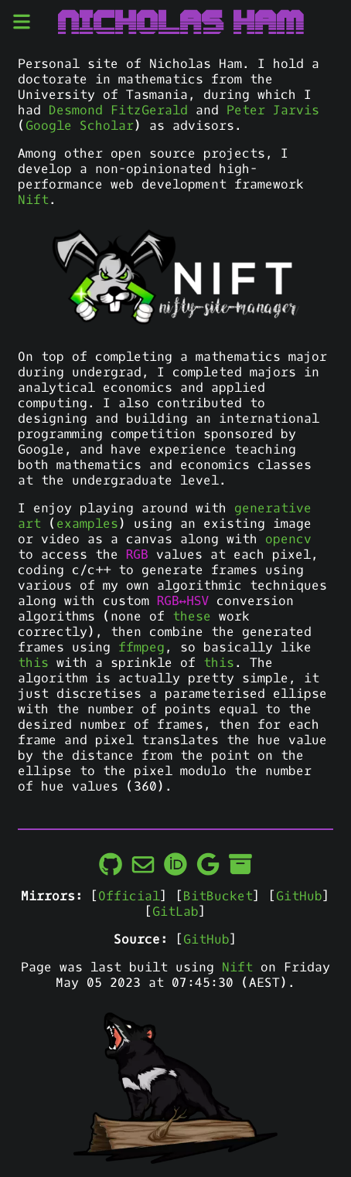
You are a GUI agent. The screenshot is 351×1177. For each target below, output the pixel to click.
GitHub (299, 896)
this (33, 663)
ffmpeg (141, 647)
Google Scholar (80, 126)
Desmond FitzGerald (118, 110)
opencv (288, 539)
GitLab (175, 912)
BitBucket (218, 896)
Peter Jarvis (273, 110)
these (191, 617)
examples (87, 524)
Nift (33, 200)
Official (129, 896)
